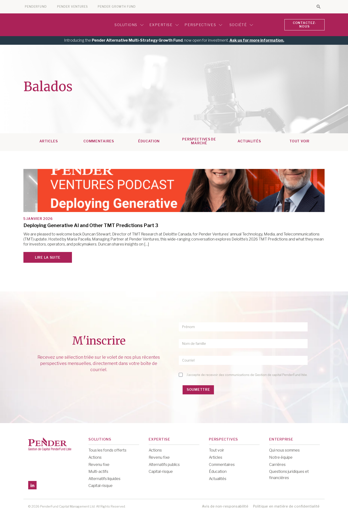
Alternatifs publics (164, 463)
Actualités (249, 140)
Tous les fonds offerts (107, 449)
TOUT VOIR (299, 140)
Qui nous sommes (284, 449)
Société (239, 24)
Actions (95, 456)
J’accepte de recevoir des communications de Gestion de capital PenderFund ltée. (247, 374)
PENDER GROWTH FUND (117, 6)
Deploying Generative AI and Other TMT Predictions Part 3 (90, 225)
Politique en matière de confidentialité (286, 505)
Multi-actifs (98, 471)
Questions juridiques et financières (289, 474)
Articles (48, 140)
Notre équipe (281, 456)
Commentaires (98, 140)
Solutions (128, 24)
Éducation (149, 140)
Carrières (277, 463)
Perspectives (203, 24)
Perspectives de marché (199, 140)
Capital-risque (100, 485)
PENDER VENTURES (72, 6)
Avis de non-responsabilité (225, 505)
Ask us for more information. (256, 39)
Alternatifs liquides (104, 477)
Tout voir (216, 449)
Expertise (163, 24)
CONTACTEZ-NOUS (304, 24)
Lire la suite (47, 257)
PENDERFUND (36, 6)
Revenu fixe (98, 463)
